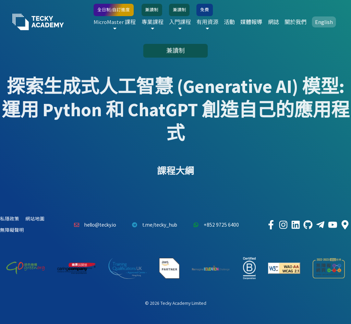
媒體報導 (251, 22)
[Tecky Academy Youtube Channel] (332, 225)
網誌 (273, 22)
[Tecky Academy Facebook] (271, 225)
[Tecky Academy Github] (308, 225)
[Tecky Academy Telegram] (320, 225)
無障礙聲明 (12, 230)
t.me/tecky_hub (153, 225)
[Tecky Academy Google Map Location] (345, 225)
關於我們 (295, 22)
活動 (229, 22)
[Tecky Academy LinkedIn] (295, 225)
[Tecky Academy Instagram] (283, 225)
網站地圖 (35, 219)
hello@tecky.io (93, 225)
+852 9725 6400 (214, 225)
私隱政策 (9, 219)
